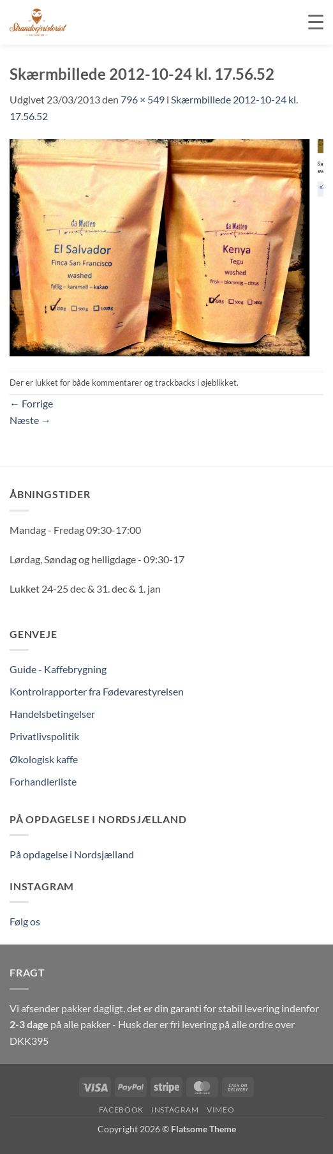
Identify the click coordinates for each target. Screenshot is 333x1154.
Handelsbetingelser (52, 714)
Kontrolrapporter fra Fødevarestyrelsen (97, 691)
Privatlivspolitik (44, 736)
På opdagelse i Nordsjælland (72, 854)
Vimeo (220, 1109)
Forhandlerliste (43, 781)
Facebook (121, 1109)
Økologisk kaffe (44, 759)
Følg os (25, 921)
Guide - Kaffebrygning (58, 669)
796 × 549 (143, 99)
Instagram (175, 1109)
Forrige (31, 403)
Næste (30, 420)
